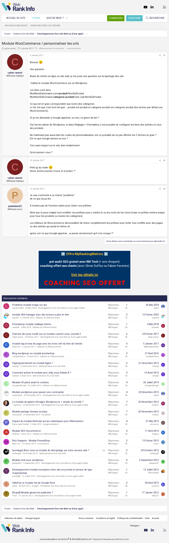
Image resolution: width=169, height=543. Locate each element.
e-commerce (43, 444)
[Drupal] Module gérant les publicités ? (32, 492)
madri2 (155, 415)
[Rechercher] (154, 18)
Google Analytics (51, 424)
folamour (16, 347)
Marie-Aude (153, 473)
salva (14, 486)
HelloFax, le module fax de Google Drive (33, 482)
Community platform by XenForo (66, 539)
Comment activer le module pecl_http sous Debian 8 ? (41, 372)
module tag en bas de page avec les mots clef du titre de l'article (47, 343)
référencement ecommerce (51, 48)
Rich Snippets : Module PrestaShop (31, 440)
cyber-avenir (10, 48)
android (15, 434)
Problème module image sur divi (29, 304)
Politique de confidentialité (129, 518)
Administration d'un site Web (52, 366)
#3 (164, 189)
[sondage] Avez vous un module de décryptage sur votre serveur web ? (50, 450)
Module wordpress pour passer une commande (38, 392)
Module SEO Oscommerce (26, 430)
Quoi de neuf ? (55, 17)
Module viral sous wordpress (27, 460)
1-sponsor (16, 405)
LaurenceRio (18, 308)
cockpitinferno (18, 356)
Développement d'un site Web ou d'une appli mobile (61, 308)
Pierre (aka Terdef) (20, 424)
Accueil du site (16, 17)
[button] (67, 18)
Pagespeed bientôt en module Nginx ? (32, 363)
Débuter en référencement (48, 318)
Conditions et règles (105, 518)
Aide (147, 518)
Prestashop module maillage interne (31, 324)
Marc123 (16, 444)
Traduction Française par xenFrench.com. (110, 539)
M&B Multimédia (151, 347)
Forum (36, 17)
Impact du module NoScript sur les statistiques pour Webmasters (47, 421)
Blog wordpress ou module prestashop (33, 353)
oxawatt (15, 327)
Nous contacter (85, 518)
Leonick (155, 486)
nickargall (16, 453)
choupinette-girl (19, 385)
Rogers (155, 434)
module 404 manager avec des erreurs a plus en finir (40, 314)
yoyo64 (15, 318)
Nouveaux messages (16, 25)
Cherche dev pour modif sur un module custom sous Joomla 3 (46, 333)
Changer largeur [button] (32, 518)
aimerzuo (154, 424)
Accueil (155, 518)
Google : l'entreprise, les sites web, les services (53, 486)
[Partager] (160, 55)
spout (156, 308)
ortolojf (15, 366)
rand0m (155, 405)
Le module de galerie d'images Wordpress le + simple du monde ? (48, 401)
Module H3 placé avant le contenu (30, 382)
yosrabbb (16, 476)
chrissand (16, 415)
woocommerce (74, 48)
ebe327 (155, 496)
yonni (156, 444)
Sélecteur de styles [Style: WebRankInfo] (14, 518)
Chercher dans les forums (46, 25)
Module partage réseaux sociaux (29, 411)
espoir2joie (17, 395)
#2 (164, 160)
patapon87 (17, 463)
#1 (164, 55)
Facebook (46, 415)
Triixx (14, 496)
